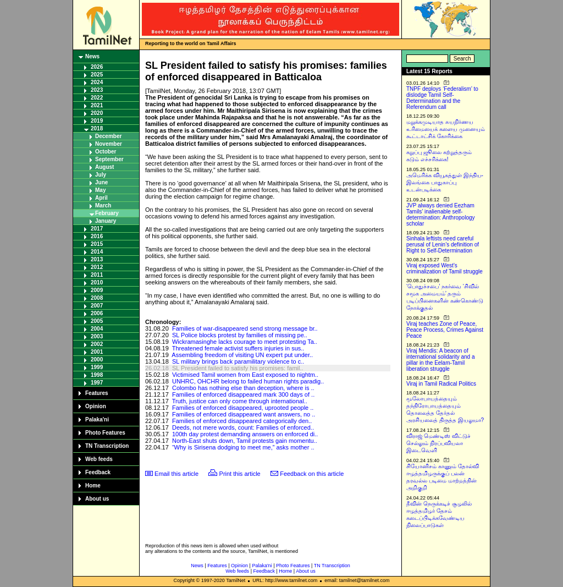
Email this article (176, 473)
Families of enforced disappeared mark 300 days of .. (243, 394)
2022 (97, 98)
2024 (97, 82)
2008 (97, 298)
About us (97, 499)
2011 (97, 275)
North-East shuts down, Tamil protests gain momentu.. (244, 440)
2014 (97, 252)
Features (96, 393)
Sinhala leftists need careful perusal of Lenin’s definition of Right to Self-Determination (442, 244)
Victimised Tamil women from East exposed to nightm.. (245, 374)
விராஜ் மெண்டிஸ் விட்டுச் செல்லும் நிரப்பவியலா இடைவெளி (438, 443)
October (105, 152)
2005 (97, 321)
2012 (97, 267)
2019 (97, 121)
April (101, 198)
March (103, 205)
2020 (97, 113)
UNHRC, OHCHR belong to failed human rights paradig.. (248, 381)
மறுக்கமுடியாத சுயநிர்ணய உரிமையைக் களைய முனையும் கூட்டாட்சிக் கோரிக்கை (445, 129)
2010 (97, 282)
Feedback (98, 472)
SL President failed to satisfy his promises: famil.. (237, 368)
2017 (97, 229)
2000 (97, 359)
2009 (97, 290)
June (101, 182)
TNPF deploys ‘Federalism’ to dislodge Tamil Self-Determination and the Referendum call (442, 98)
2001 (97, 352)
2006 (97, 313)
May (100, 190)
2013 (97, 259)
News (92, 56)
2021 (97, 105)
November (108, 144)
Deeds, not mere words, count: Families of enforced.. (243, 427)
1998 (97, 375)
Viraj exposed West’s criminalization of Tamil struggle (444, 268)
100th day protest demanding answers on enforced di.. (245, 434)
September (109, 159)
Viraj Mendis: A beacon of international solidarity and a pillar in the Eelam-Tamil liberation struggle (440, 360)
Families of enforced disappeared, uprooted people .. (242, 407)
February (107, 213)
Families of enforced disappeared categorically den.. (242, 421)
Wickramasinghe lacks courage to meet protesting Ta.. (244, 341)
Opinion (95, 406)
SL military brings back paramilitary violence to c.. (238, 361)
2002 (97, 344)
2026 (97, 67)
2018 (97, 128)
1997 (97, 383)
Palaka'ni (97, 419)
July (100, 175)
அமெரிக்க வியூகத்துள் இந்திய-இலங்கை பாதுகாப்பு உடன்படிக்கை (444, 182)
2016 (97, 236)
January (105, 221)
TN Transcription (107, 446)
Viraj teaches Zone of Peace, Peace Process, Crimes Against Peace (444, 330)
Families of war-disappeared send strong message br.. (245, 328)
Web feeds (99, 459)
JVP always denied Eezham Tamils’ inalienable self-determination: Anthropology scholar (440, 214)
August (104, 167)
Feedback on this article (312, 473)
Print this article (240, 473)
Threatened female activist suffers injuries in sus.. (238, 348)
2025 (97, 75)
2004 (97, 329)
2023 (97, 90)
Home (93, 485)
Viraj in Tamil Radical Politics (441, 384)
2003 (97, 336)
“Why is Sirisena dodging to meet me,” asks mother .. (243, 447)
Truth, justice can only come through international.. (239, 401)
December (108, 136)
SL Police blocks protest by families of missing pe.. (239, 335)
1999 (97, 367)
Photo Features (105, 433)
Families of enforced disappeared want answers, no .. (243, 414)
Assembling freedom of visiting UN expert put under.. (242, 355)
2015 (97, 244)
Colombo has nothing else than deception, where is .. (243, 388)
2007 (97, 306)
